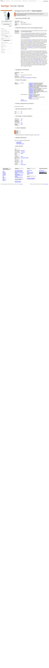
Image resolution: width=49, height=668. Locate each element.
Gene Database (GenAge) (18, 170)
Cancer (28, 171)
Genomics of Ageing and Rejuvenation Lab (42, 171)
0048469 (31, 92)
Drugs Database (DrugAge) (19, 177)
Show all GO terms (24, 100)
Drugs (13, 0)
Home (3, 171)
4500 (36, 60)
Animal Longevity (18, 0)
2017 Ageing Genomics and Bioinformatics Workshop (31, 178)
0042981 (31, 89)
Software (28, 174)
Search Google (23, 164)
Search (3, 28)
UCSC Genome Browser (27, 77)
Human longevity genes (6, 33)
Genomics (8, 0)
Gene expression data (5, 31)
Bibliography (4, 34)
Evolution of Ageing (30, 173)
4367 (35, 45)
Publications (4, 179)
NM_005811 (23, 150)
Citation (3, 50)
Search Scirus (18, 142)
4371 (43, 54)
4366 (28, 37)
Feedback (3, 52)
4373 (37, 61)
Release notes (4, 46)
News (3, 178)
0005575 (31, 94)
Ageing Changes (25, 0)
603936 (22, 153)
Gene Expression (29, 170)
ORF (21, 111)
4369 (30, 40)
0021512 (31, 88)
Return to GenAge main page (7, 22)
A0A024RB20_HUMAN (25, 157)
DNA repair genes (5, 42)
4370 (31, 46)
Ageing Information (32, 0)
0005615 (31, 95)
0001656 (31, 83)
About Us (4, 172)
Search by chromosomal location (5, 38)
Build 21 (2, 21)
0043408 (31, 90)
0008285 (31, 85)
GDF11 (22, 156)
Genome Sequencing (30, 172)
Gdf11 (22, 122)
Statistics (3, 44)
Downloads (3, 49)
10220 (22, 161)
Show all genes (4, 30)
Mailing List (4, 177)
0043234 (31, 98)
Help (2, 47)
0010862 (31, 86)
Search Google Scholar (20, 143)
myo (21, 120)
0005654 (31, 96)
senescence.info (41, 170)
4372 (39, 57)
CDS (21, 113)
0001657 (31, 84)
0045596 (31, 91)
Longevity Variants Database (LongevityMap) (19, 174)
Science (4, 180)
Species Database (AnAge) (19, 171)
